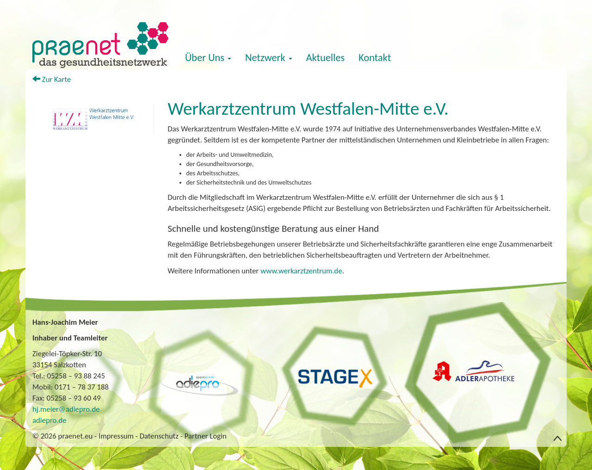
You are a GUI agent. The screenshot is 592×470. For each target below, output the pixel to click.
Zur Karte (51, 79)
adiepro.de (49, 420)
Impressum (116, 436)
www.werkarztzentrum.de (301, 271)
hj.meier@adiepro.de (66, 409)
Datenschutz (159, 436)
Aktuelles (325, 57)
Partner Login (206, 436)
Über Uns (208, 57)
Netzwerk (268, 57)
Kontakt (374, 57)
